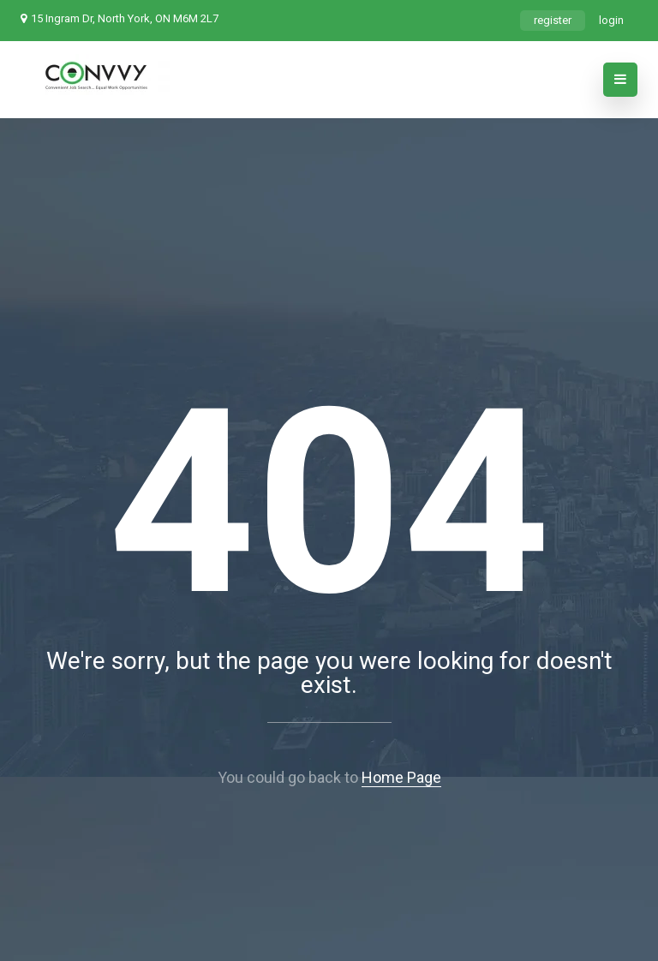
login (611, 20)
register (552, 20)
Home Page (401, 777)
